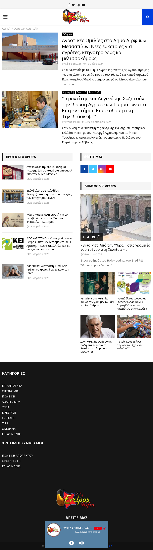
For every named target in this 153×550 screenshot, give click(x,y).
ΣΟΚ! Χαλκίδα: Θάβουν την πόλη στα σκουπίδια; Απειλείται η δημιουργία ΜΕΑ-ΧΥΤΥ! (96, 346)
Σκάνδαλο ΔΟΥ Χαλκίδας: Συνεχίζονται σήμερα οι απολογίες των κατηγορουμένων (49, 194)
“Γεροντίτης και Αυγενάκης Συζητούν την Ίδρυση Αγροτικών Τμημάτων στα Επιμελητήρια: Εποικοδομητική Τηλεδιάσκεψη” (104, 107)
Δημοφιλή (68, 92)
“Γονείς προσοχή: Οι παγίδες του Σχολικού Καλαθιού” (130, 345)
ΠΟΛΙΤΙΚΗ (8, 396)
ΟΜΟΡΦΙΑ (9, 429)
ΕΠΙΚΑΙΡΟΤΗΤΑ (12, 385)
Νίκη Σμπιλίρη (73, 63)
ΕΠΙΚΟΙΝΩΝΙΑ (11, 434)
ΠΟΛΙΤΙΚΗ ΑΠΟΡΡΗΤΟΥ (17, 455)
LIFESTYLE (9, 412)
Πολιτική (81, 92)
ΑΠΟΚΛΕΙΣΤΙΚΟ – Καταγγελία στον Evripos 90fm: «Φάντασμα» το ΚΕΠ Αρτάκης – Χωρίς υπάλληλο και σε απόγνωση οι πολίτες (49, 243)
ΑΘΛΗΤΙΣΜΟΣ (11, 402)
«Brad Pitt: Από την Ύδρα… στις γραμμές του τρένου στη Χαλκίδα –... (115, 247)
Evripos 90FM (72, 122)
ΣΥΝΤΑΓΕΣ (9, 418)
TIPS (5, 423)
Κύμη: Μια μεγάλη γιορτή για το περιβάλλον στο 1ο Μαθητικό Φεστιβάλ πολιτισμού (47, 218)
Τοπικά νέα (94, 92)
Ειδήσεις (67, 34)
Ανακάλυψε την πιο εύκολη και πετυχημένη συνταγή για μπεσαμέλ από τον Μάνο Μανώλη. (49, 170)
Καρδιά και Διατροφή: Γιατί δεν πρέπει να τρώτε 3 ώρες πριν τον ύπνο (47, 269)
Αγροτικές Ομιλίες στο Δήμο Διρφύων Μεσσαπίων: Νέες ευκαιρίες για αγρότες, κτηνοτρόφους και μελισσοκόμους (104, 49)
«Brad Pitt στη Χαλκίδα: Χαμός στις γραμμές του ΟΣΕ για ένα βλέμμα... (97, 302)
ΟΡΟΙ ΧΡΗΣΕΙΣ (11, 461)
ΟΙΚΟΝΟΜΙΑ (10, 391)
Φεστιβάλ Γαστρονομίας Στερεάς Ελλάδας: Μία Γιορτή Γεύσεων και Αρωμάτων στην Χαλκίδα (132, 303)
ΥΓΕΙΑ (5, 407)
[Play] (72, 543)
